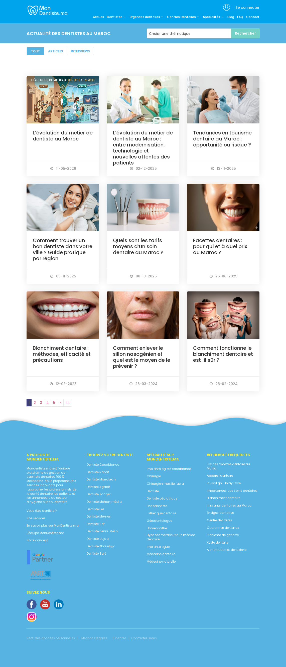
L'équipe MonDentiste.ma (45, 533)
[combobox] (203, 33)
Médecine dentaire (161, 554)
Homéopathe (157, 528)
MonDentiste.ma (47, 10)
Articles (55, 51)
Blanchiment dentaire (223, 498)
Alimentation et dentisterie (226, 550)
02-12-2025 (143, 168)
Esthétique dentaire (161, 513)
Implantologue (158, 547)
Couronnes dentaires (223, 528)
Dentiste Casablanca (103, 465)
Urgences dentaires (147, 17)
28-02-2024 (224, 383)
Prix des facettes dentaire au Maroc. (228, 466)
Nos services (36, 518)
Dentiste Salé (96, 554)
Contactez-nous (144, 638)
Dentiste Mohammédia (104, 502)
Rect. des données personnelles (51, 638)
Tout (35, 51)
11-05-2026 (63, 168)
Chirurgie (154, 476)
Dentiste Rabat (98, 472)
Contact (252, 17)
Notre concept (37, 540)
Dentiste (153, 491)
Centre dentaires (219, 520)
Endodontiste (157, 506)
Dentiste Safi (96, 524)
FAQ (240, 17)
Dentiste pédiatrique (162, 498)
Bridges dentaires (220, 513)
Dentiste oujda (98, 539)
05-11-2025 (63, 276)
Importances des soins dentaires (232, 491)
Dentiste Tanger (98, 494)
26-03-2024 (143, 383)
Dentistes (117, 17)
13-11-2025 (223, 168)
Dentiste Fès (95, 509)
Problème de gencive (223, 535)
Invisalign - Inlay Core (224, 483)
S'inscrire (119, 638)
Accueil (98, 17)
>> (68, 402)
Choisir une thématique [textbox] (170, 33)
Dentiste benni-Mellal (102, 531)
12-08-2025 (63, 383)
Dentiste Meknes (99, 517)
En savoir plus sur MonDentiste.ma (53, 526)
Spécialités (213, 17)
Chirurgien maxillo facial (166, 484)
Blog (230, 17)
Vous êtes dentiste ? (42, 511)
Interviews (80, 51)
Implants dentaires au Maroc (229, 506)
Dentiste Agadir (98, 487)
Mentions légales (94, 638)
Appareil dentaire (220, 476)
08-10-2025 (143, 276)
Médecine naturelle (161, 562)
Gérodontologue (159, 521)
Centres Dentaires (183, 17)
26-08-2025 (223, 276)
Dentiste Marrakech (101, 479)
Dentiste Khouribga (101, 546)
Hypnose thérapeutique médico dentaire (171, 537)
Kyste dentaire (217, 543)
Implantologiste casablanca (169, 469)
